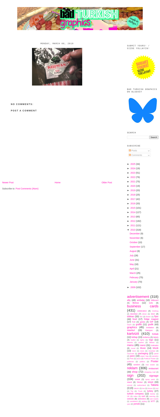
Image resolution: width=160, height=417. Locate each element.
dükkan (130, 316)
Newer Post (7, 182)
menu (130, 345)
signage (153, 375)
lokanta (130, 342)
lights (142, 340)
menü (143, 345)
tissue (150, 388)
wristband (134, 401)
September (135, 246)
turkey (150, 391)
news (142, 351)
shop (135, 371)
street (150, 382)
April (132, 268)
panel (156, 353)
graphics (132, 327)
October (134, 242)
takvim (136, 388)
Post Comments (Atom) (27, 188)
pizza (138, 359)
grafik (150, 324)
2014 (133, 212)
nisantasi (151, 351)
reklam (132, 368)
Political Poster (150, 359)
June (132, 260)
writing (144, 401)
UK (128, 396)
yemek (136, 404)
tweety (152, 394)
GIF (151, 322)
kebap (135, 337)
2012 (133, 221)
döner (144, 314)
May (132, 264)
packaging (143, 353)
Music (143, 348)
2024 (133, 168)
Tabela (154, 384)
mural (133, 348)
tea (143, 388)
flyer (156, 316)
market (141, 342)
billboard (154, 300)
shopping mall (149, 372)
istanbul (131, 330)
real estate (150, 365)
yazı (128, 404)
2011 (133, 225)
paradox (155, 356)
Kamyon (149, 330)
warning (152, 396)
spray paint (150, 379)
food (135, 319)
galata (142, 322)
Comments (135, 155)
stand (129, 382)
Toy (132, 391)
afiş (129, 300)
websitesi (142, 399)
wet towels (154, 399)
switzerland (141, 385)
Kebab (155, 334)
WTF (153, 401)
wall (143, 396)
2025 (133, 164)
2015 (133, 208)
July (132, 255)
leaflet (133, 340)
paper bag (144, 356)
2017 (133, 199)
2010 (133, 230)
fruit (133, 322)
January (134, 282)
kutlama (146, 337)
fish (141, 317)
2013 (133, 216)
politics (142, 361)
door (153, 314)
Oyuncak (130, 353)
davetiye (134, 314)
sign (130, 375)
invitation (150, 327)
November (135, 238)
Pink (131, 359)
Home (57, 182)
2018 (133, 194)
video (135, 396)
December (135, 233)
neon (134, 351)
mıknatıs (154, 345)
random (136, 365)
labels (155, 337)
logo (151, 340)
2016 (133, 203)
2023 (133, 173)
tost (157, 388)
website (130, 399)
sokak (137, 379)
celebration (142, 311)
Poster (155, 361)
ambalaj (141, 300)
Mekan (152, 342)
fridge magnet (151, 319)
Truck (140, 391)
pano (132, 356)
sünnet (129, 385)
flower (148, 317)
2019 (133, 190)
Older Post (107, 182)
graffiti (139, 324)
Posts (133, 150)
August (133, 251)
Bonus (136, 303)
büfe (151, 303)
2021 (133, 181)
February (134, 277)
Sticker (140, 382)
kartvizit (133, 334)
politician (130, 361)
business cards (142, 306)
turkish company (135, 393)
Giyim (129, 325)
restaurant (153, 368)
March (133, 273)
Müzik (155, 348)
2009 (133, 287)
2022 (133, 177)
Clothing (155, 311)
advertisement (138, 297)
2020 (133, 186)
